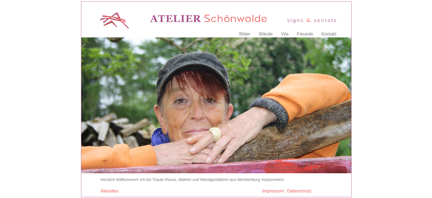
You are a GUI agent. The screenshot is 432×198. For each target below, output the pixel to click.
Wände (266, 34)
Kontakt (329, 34)
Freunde (305, 34)
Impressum (273, 191)
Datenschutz (299, 191)
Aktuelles (109, 191)
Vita (284, 34)
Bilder (244, 34)
